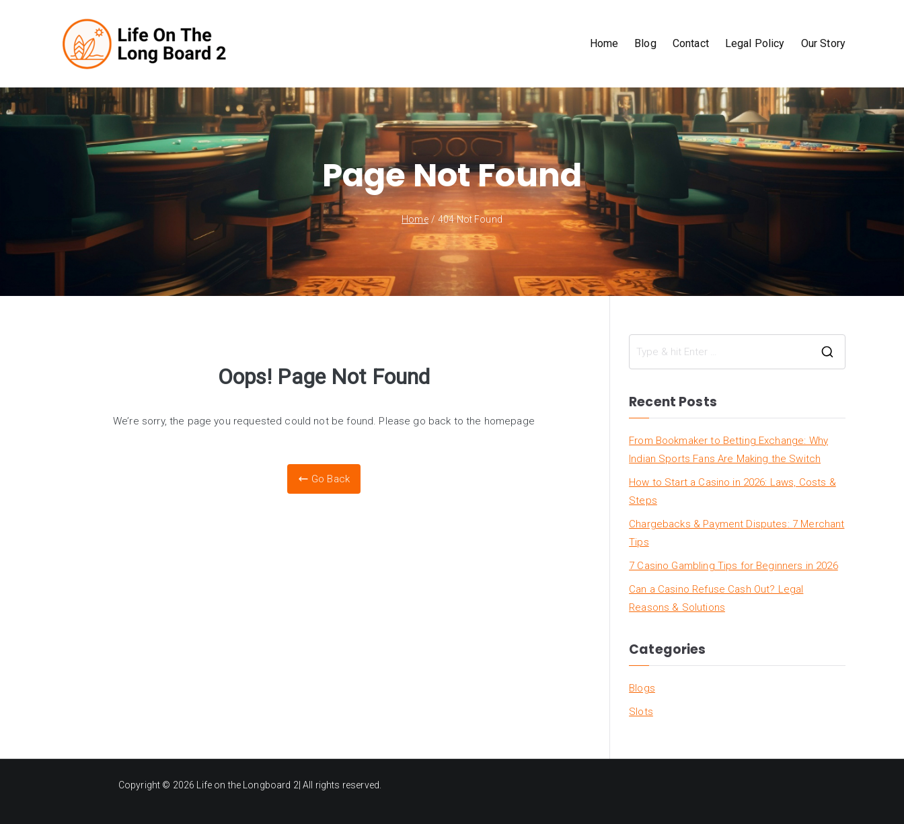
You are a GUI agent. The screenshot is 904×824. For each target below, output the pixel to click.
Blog (645, 43)
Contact (691, 43)
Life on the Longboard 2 (247, 785)
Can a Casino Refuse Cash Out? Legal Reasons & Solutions (716, 598)
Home (604, 43)
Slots (641, 712)
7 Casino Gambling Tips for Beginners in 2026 (733, 566)
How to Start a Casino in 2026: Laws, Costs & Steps (732, 491)
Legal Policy (755, 43)
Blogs (642, 688)
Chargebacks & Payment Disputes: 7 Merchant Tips (736, 533)
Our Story (823, 43)
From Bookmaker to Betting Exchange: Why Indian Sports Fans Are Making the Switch (728, 450)
